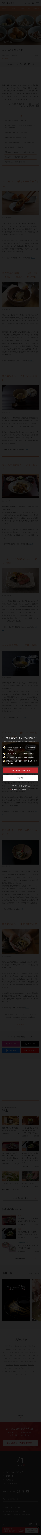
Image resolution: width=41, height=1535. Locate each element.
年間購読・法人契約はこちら (21, 789)
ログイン (20, 778)
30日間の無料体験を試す (21, 770)
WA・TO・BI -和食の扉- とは (21, 786)
